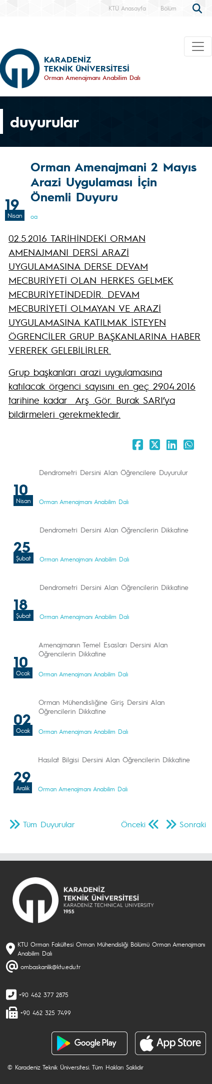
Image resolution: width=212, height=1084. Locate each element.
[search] (198, 7)
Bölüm (168, 8)
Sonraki (193, 824)
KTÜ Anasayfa (127, 8)
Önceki (133, 824)
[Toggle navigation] (198, 46)
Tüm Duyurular (49, 824)
